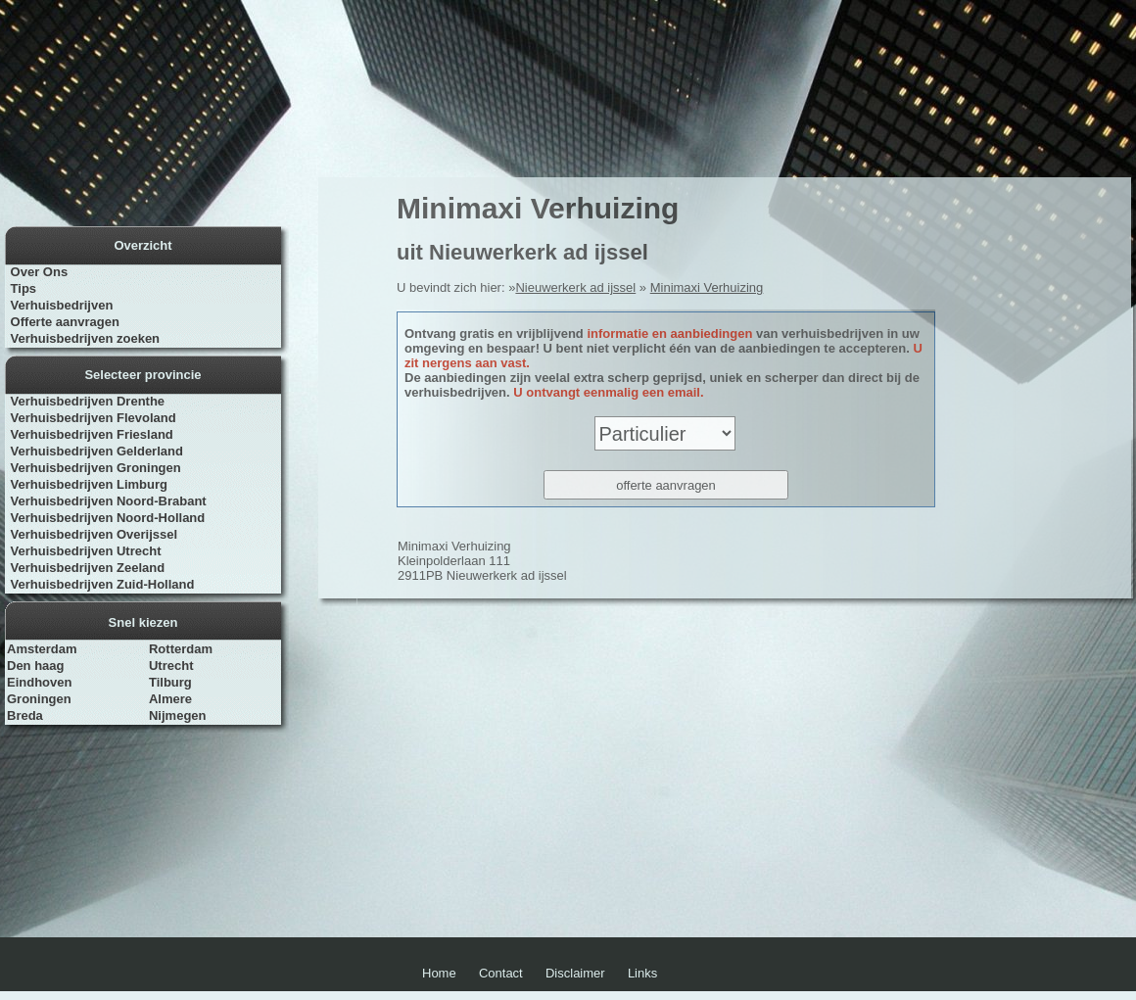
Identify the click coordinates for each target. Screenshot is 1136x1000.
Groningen (39, 698)
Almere (170, 698)
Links (642, 973)
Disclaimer (575, 973)
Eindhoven (39, 682)
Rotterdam (181, 649)
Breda (25, 715)
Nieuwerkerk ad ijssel (575, 287)
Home (439, 973)
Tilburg (170, 682)
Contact (501, 973)
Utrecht (171, 665)
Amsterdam (42, 649)
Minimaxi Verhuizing (707, 287)
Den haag (36, 665)
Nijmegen (178, 715)
